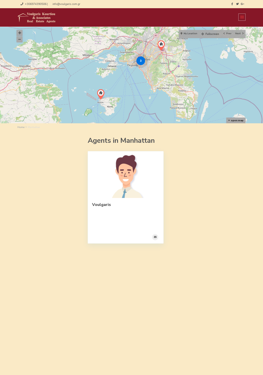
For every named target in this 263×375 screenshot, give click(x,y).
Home (20, 127)
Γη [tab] (28, 154)
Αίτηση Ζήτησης (27, 340)
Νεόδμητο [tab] (32, 171)
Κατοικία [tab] (32, 163)
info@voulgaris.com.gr (154, 340)
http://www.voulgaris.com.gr (158, 346)
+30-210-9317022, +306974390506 (163, 334)
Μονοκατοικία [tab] (52, 163)
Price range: (31, 257)
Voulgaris (101, 204)
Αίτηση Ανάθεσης (28, 328)
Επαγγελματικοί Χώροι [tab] (50, 154)
